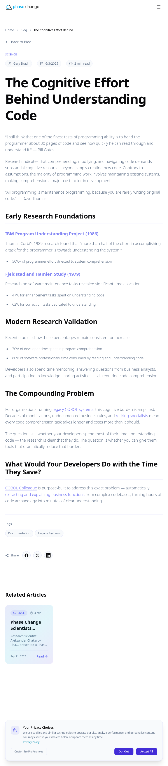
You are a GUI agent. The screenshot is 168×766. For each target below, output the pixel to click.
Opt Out (124, 751)
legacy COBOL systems (73, 409)
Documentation (19, 533)
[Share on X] (37, 555)
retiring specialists (132, 415)
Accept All (146, 751)
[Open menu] (159, 5)
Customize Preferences (28, 751)
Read (42, 658)
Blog (24, 30)
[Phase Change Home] (22, 5)
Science (11, 54)
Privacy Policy (31, 742)
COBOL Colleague (21, 488)
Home (9, 30)
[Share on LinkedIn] (48, 555)
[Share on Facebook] (26, 555)
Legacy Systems (49, 533)
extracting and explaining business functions (44, 494)
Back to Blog (18, 42)
